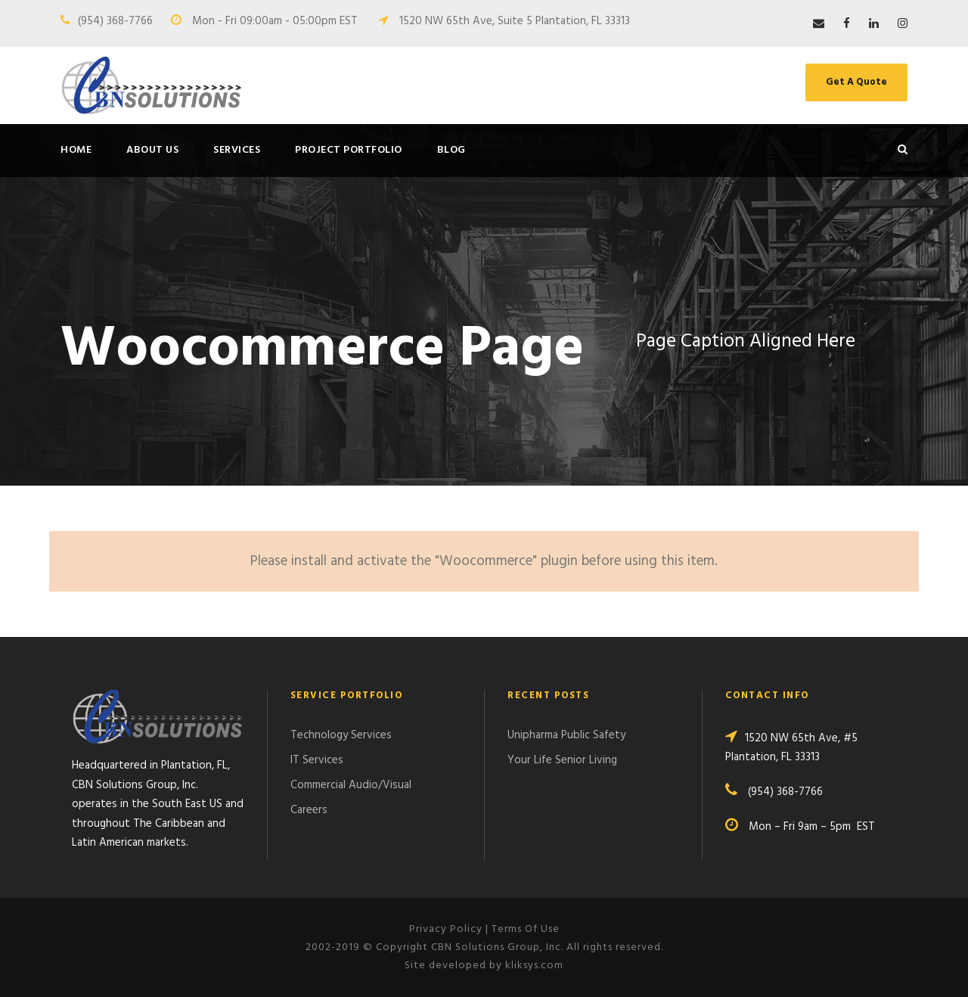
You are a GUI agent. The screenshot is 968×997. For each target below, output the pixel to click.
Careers (308, 810)
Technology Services (341, 735)
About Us (152, 150)
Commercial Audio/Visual (350, 785)
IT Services (316, 760)
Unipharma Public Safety (566, 735)
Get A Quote (856, 82)
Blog (451, 150)
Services (236, 150)
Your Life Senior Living (562, 760)
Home (76, 150)
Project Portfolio (348, 150)
